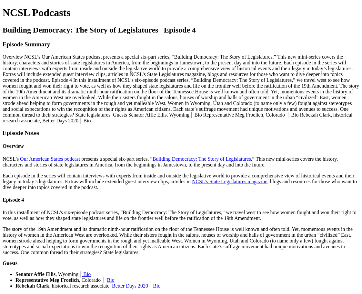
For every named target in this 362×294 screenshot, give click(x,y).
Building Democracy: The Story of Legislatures (202, 159)
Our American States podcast (50, 159)
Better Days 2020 (130, 286)
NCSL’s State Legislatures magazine (229, 181)
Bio (86, 274)
